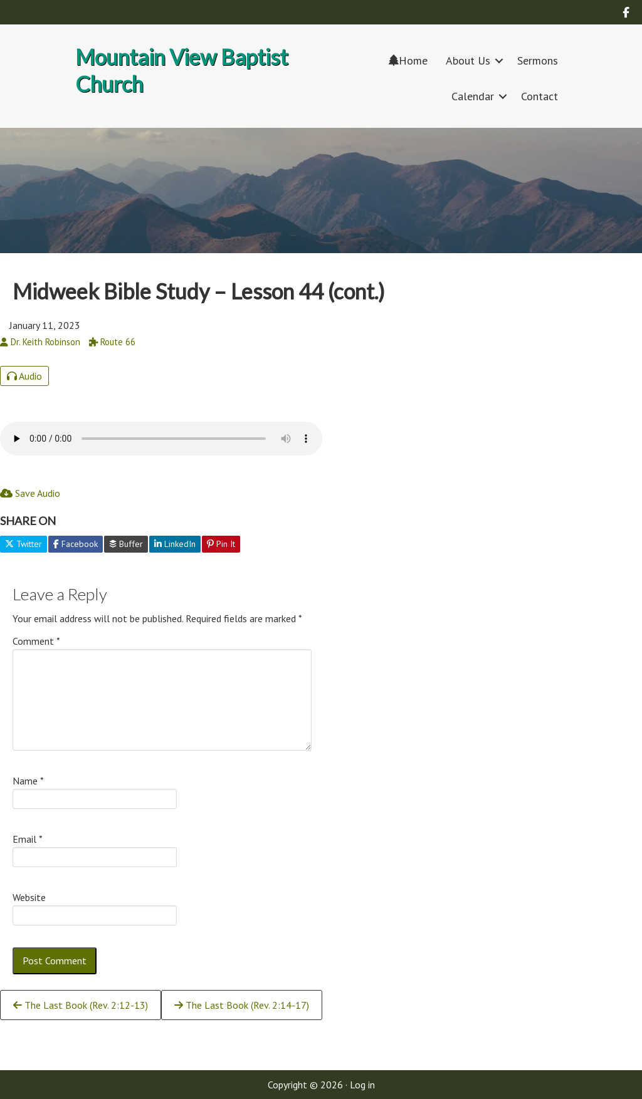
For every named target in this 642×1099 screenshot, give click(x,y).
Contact (539, 96)
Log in (362, 1084)
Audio (24, 376)
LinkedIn (175, 544)
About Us (468, 60)
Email (28, 839)
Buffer (126, 544)
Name (28, 780)
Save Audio (30, 493)
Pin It (221, 544)
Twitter (23, 544)
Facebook (75, 544)
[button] (499, 60)
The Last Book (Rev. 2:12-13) (80, 1005)
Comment (36, 641)
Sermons (537, 60)
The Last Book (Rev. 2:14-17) (241, 1005)
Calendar (472, 96)
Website (29, 897)
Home (408, 60)
